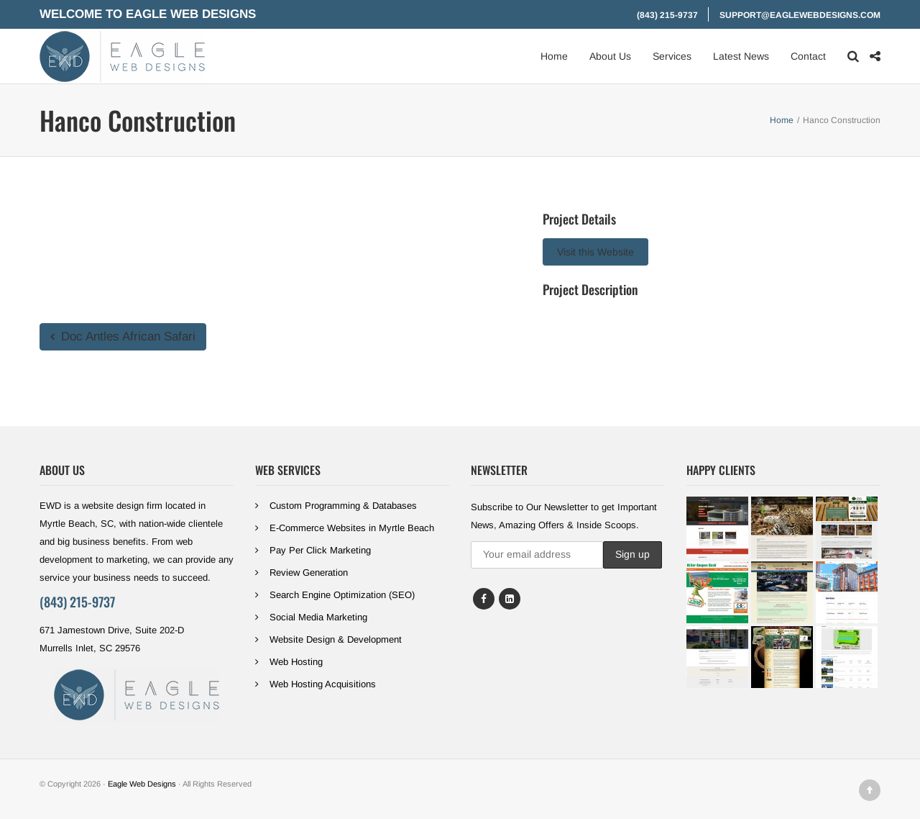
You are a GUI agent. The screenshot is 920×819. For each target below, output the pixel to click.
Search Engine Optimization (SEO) (342, 594)
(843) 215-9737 (667, 15)
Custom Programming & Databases (343, 505)
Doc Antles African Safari (123, 336)
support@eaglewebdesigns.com (799, 15)
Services (672, 56)
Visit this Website (595, 252)
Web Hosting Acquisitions (323, 684)
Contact (808, 56)
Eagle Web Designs (142, 783)
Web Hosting (296, 661)
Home (554, 56)
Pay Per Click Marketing (320, 550)
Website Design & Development (336, 639)
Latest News (741, 56)
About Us (610, 56)
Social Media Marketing (318, 617)
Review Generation (309, 572)
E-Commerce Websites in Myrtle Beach (352, 527)
